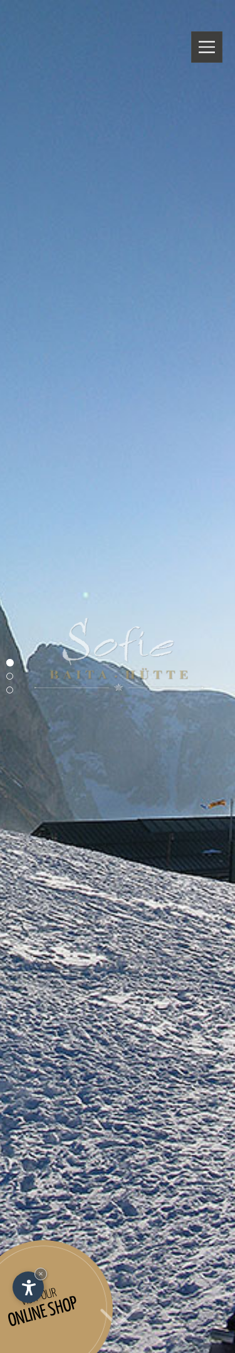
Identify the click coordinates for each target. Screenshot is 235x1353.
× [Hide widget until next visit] (40, 1273)
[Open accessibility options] (28, 1287)
